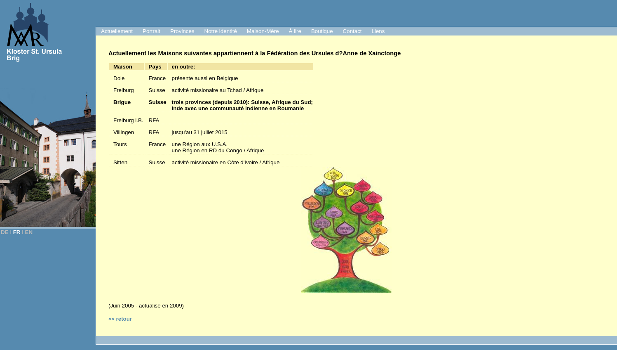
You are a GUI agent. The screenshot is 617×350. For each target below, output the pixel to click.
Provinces (182, 31)
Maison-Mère (263, 31)
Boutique (322, 31)
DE (5, 232)
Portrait (151, 31)
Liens (378, 31)
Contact (352, 31)
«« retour (120, 319)
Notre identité (220, 31)
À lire (295, 31)
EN (29, 232)
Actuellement (117, 31)
